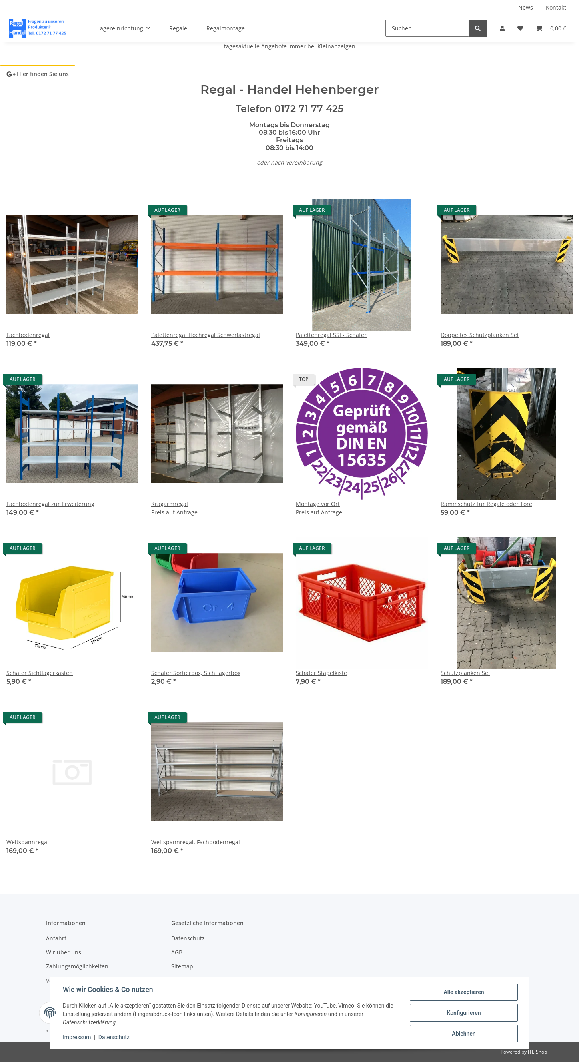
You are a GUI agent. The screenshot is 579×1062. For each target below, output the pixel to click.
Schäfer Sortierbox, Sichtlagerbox (195, 673)
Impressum (77, 1037)
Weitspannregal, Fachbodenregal (195, 842)
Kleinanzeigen (336, 46)
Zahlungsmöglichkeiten (77, 966)
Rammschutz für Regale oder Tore (486, 504)
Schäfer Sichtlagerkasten (39, 673)
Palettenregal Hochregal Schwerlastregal (205, 335)
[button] (502, 28)
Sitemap (182, 966)
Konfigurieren (464, 1013)
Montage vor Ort (318, 504)
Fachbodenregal (28, 335)
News (525, 7)
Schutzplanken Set (465, 673)
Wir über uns (63, 952)
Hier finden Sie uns (37, 74)
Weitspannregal (27, 842)
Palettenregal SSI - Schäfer (331, 335)
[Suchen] (427, 28)
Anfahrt (56, 938)
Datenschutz (114, 1037)
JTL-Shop (537, 1051)
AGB (176, 952)
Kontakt (556, 7)
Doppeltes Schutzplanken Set (480, 335)
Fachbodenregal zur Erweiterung (50, 504)
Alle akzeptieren (463, 992)
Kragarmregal (169, 504)
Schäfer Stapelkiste (321, 673)
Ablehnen (463, 1033)
